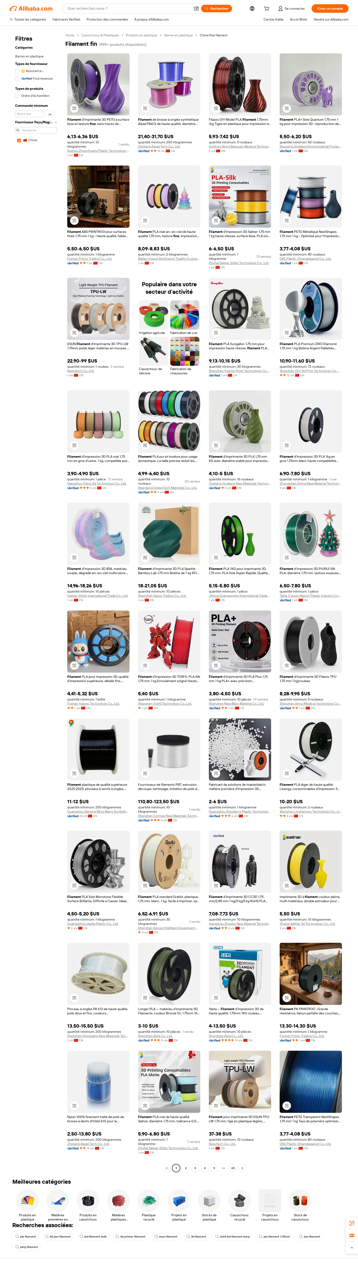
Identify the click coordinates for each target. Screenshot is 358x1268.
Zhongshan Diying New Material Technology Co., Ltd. (311, 483)
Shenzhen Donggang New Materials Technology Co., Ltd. (98, 1036)
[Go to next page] (242, 1168)
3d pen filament (58, 1236)
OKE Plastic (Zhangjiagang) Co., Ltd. (305, 258)
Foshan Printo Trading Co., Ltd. (89, 258)
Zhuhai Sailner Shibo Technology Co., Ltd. (239, 263)
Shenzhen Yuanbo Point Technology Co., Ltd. (240, 371)
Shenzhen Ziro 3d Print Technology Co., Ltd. (311, 371)
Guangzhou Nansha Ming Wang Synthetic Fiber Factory (98, 811)
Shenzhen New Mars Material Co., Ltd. (236, 703)
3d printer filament (130, 1236)
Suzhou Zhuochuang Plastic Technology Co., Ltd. (98, 151)
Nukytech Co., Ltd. (80, 371)
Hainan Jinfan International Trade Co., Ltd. (97, 596)
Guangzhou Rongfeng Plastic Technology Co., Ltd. (240, 811)
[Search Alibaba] (129, 8)
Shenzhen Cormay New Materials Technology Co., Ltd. (169, 816)
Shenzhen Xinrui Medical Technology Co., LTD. (311, 703)
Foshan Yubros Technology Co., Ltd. (93, 703)
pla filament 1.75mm (274, 1236)
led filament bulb (93, 1236)
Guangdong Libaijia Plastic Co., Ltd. (92, 924)
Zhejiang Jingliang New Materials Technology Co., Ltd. (240, 483)
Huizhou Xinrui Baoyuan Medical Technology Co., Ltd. (240, 146)
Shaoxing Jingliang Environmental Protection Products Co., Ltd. (311, 146)
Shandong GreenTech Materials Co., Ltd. (167, 488)
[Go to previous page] (166, 1168)
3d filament (196, 1236)
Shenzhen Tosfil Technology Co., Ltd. (165, 703)
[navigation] (36, 602)
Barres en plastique (178, 35)
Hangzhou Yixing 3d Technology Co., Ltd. (96, 483)
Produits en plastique (141, 35)
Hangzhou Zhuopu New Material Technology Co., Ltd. (240, 924)
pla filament (25, 1236)
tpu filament (309, 1236)
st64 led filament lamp (232, 1236)
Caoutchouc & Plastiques (100, 35)
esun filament (165, 1236)
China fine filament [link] (214, 35)
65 (233, 1168)
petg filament (26, 1247)
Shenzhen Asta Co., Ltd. (155, 1036)
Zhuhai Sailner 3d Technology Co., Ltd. (307, 924)
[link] (352, 1223)
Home (69, 35)
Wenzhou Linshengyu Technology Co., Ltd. (311, 811)
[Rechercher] (216, 8)
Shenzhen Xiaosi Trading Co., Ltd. (162, 596)
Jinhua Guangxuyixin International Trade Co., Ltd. (240, 596)
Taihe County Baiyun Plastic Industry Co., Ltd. (311, 596)
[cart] (267, 9)
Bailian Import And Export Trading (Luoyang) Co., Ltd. (169, 258)
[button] (196, 8)
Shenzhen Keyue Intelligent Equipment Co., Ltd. (169, 928)
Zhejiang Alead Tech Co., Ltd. (159, 146)
